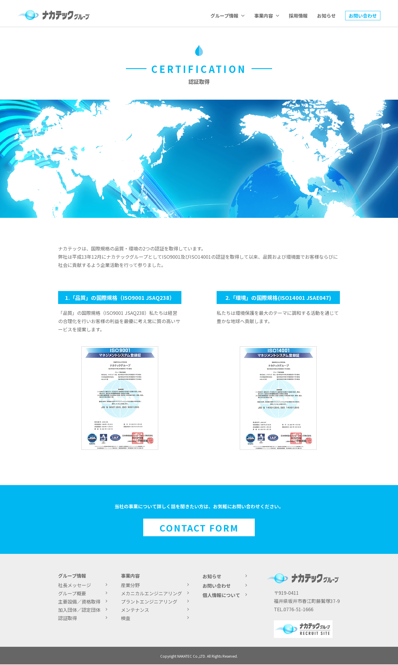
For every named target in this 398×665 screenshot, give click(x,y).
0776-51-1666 (298, 609)
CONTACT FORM (199, 527)
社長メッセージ (79, 585)
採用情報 (298, 15)
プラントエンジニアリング (151, 601)
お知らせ (326, 15)
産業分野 (151, 585)
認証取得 (79, 617)
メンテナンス (151, 609)
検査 (151, 617)
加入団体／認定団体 (79, 609)
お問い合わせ (363, 15)
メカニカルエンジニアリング (151, 593)
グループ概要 (79, 593)
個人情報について (221, 595)
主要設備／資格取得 (79, 601)
